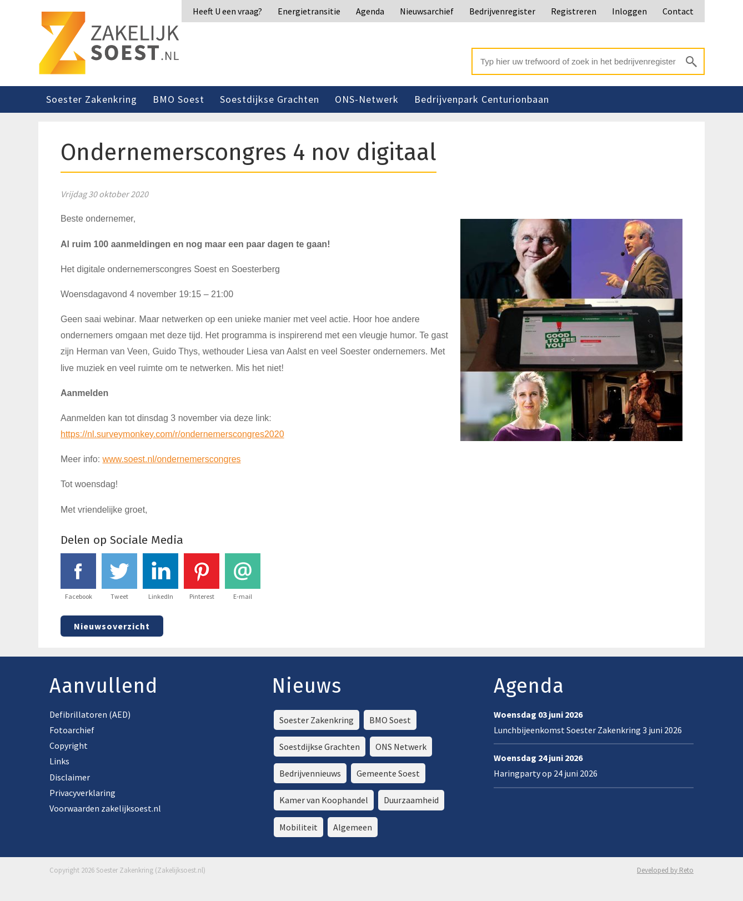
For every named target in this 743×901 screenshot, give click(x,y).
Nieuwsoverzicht (112, 626)
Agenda (370, 11)
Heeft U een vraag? (227, 11)
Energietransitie (309, 11)
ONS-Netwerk (367, 99)
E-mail (242, 576)
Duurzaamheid (411, 799)
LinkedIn (160, 576)
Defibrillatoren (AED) (89, 714)
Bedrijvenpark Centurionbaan (481, 99)
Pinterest (201, 576)
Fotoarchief (71, 729)
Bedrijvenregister (502, 11)
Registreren (573, 11)
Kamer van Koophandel (323, 799)
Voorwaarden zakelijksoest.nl (105, 808)
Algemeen (352, 827)
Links (59, 761)
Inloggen (629, 11)
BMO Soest (178, 99)
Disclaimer (69, 777)
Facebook (78, 576)
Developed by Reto (665, 870)
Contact (678, 11)
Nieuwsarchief (427, 11)
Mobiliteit (298, 827)
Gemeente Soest (388, 773)
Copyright (68, 745)
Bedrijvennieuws (310, 773)
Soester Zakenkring (91, 99)
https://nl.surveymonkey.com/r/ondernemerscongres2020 (172, 434)
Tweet (119, 576)
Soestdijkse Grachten (269, 99)
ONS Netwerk (400, 746)
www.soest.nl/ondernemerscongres (172, 459)
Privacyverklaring (82, 792)
